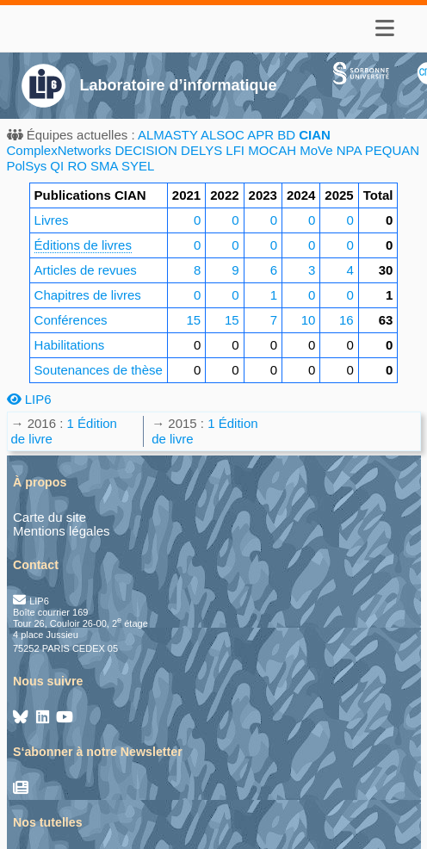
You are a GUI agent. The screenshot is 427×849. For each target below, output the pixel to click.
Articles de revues (85, 270)
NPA (349, 150)
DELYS (201, 150)
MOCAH (272, 150)
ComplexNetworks (59, 150)
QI (57, 165)
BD (286, 134)
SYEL (137, 165)
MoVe (316, 150)
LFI (235, 150)
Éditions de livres (83, 245)
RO (77, 165)
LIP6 (29, 399)
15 (194, 320)
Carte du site (49, 517)
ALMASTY (168, 134)
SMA (104, 165)
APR (260, 134)
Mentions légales (61, 531)
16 (346, 320)
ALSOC (222, 134)
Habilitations (69, 345)
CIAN (315, 134)
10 (308, 320)
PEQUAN (392, 150)
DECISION (145, 150)
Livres (51, 220)
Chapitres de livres (87, 295)
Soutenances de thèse (98, 370)
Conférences (71, 320)
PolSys (27, 165)
